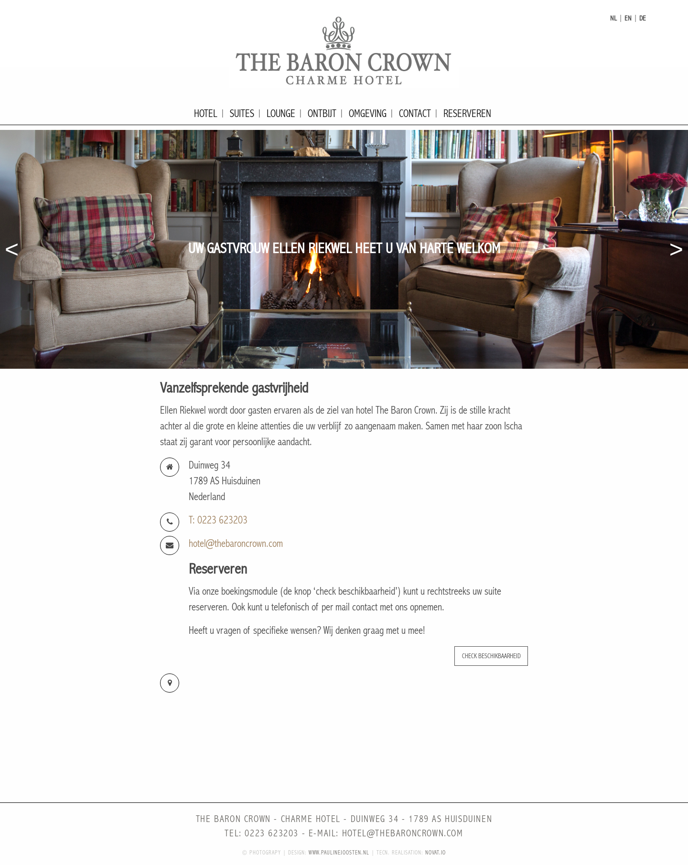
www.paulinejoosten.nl (339, 853)
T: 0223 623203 (218, 520)
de (642, 18)
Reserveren (467, 114)
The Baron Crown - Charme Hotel (344, 50)
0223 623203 (272, 833)
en (628, 18)
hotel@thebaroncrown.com (236, 544)
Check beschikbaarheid (491, 656)
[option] (344, 249)
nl (613, 18)
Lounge (281, 114)
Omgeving (368, 114)
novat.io (435, 853)
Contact (415, 114)
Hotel (205, 114)
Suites (242, 114)
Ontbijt (322, 114)
